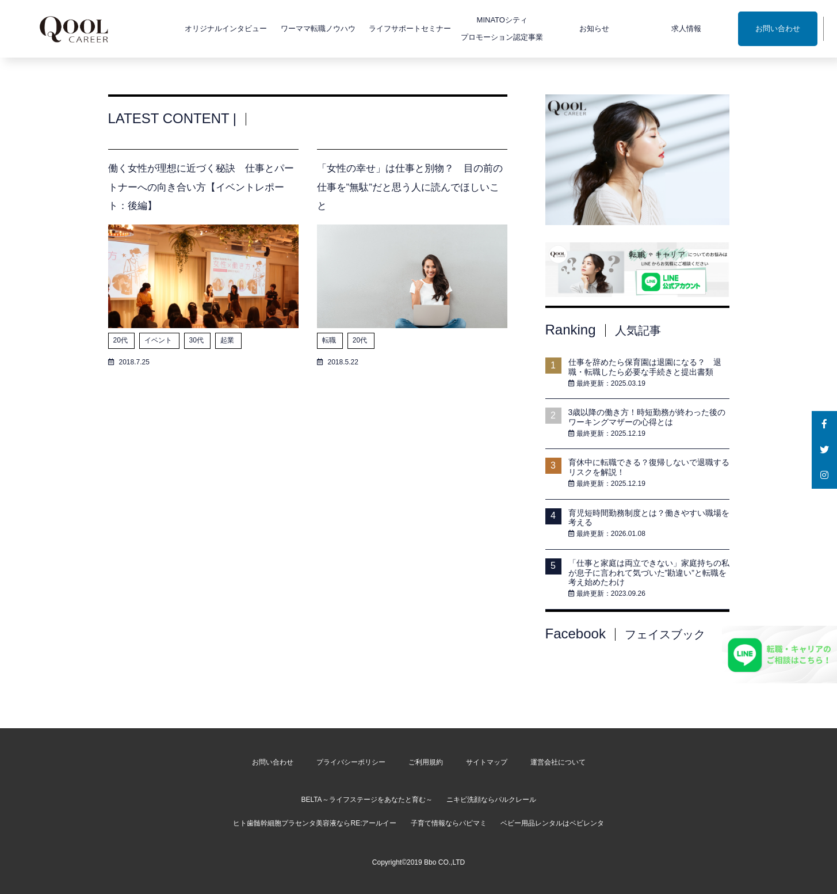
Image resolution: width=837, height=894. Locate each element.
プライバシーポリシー (350, 762)
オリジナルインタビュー (194, 28)
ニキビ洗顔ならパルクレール (491, 800)
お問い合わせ (745, 28)
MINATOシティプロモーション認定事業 (470, 28)
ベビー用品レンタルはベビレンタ (552, 823)
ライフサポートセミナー (378, 28)
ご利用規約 (425, 762)
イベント (159, 340)
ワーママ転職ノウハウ (286, 28)
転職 (330, 340)
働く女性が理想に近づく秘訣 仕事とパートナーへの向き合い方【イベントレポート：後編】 (201, 187)
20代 (121, 340)
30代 (197, 340)
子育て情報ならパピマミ (449, 823)
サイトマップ (486, 762)
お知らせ (562, 28)
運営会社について (558, 762)
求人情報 (654, 28)
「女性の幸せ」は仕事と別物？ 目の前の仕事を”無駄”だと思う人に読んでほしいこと (410, 187)
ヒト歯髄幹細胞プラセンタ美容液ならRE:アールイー (314, 823)
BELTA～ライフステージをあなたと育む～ (366, 800)
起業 (228, 340)
